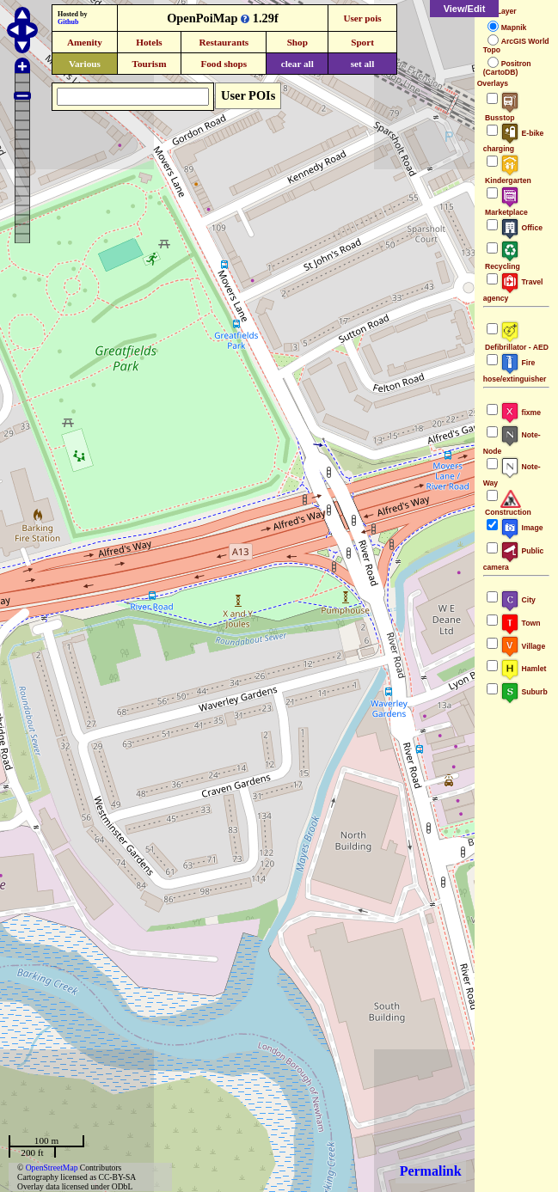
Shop (297, 42)
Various (85, 63)
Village (523, 646)
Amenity (84, 42)
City (518, 600)
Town (520, 623)
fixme (520, 412)
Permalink (431, 1171)
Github (68, 22)
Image (521, 527)
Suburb (524, 692)
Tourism (149, 63)
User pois (362, 18)
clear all (297, 63)
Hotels (149, 42)
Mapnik (514, 27)
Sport (362, 42)
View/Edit (465, 8)
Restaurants (223, 42)
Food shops (223, 63)
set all (363, 63)
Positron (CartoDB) (507, 67)
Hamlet (523, 668)
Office (521, 227)
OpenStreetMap (52, 1167)
